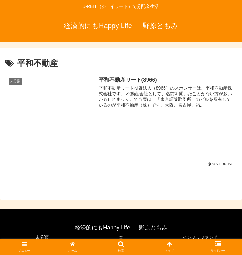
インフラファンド (200, 237)
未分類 (42, 237)
